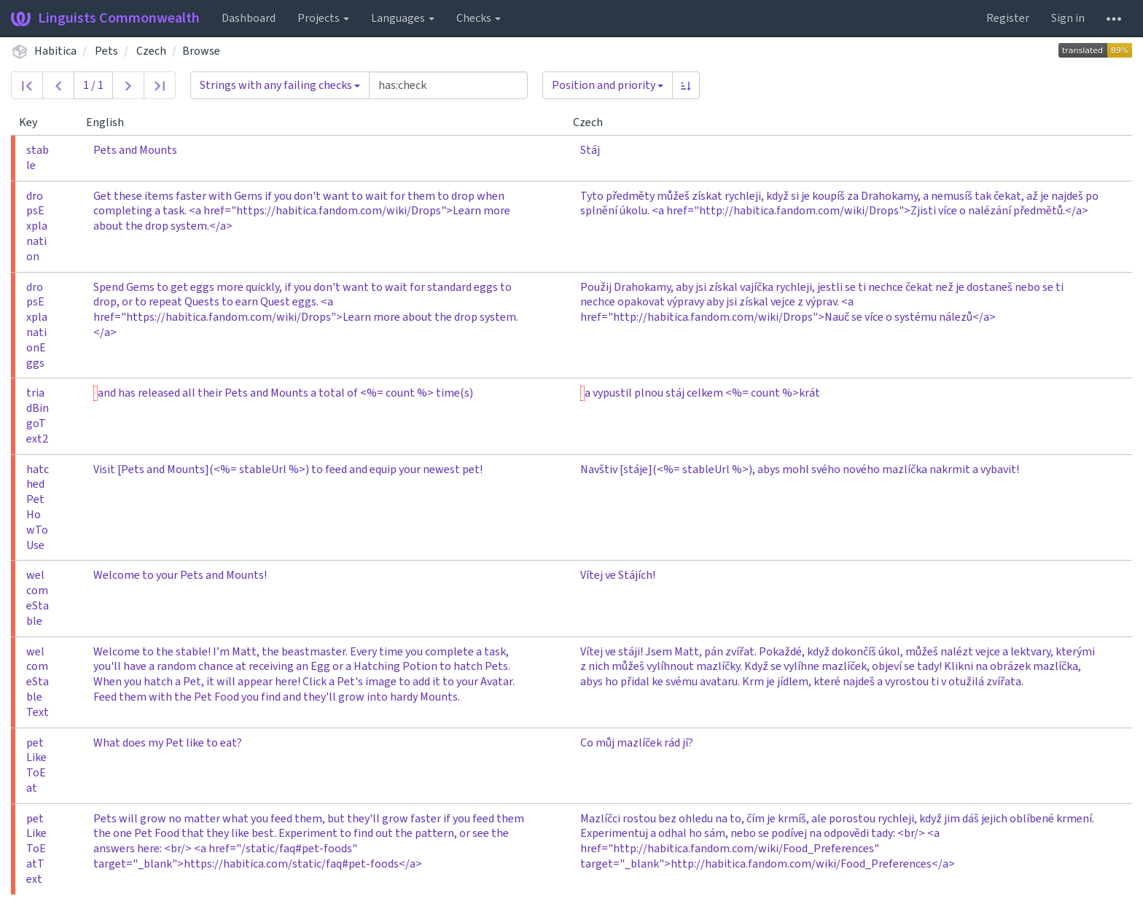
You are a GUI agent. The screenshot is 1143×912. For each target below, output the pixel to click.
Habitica (55, 51)
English (111, 122)
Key (34, 122)
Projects (323, 18)
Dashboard (249, 18)
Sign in (1068, 18)
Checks (478, 18)
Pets (106, 51)
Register (1007, 18)
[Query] (448, 85)
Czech (151, 51)
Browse (201, 51)
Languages (402, 18)
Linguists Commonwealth (105, 18)
